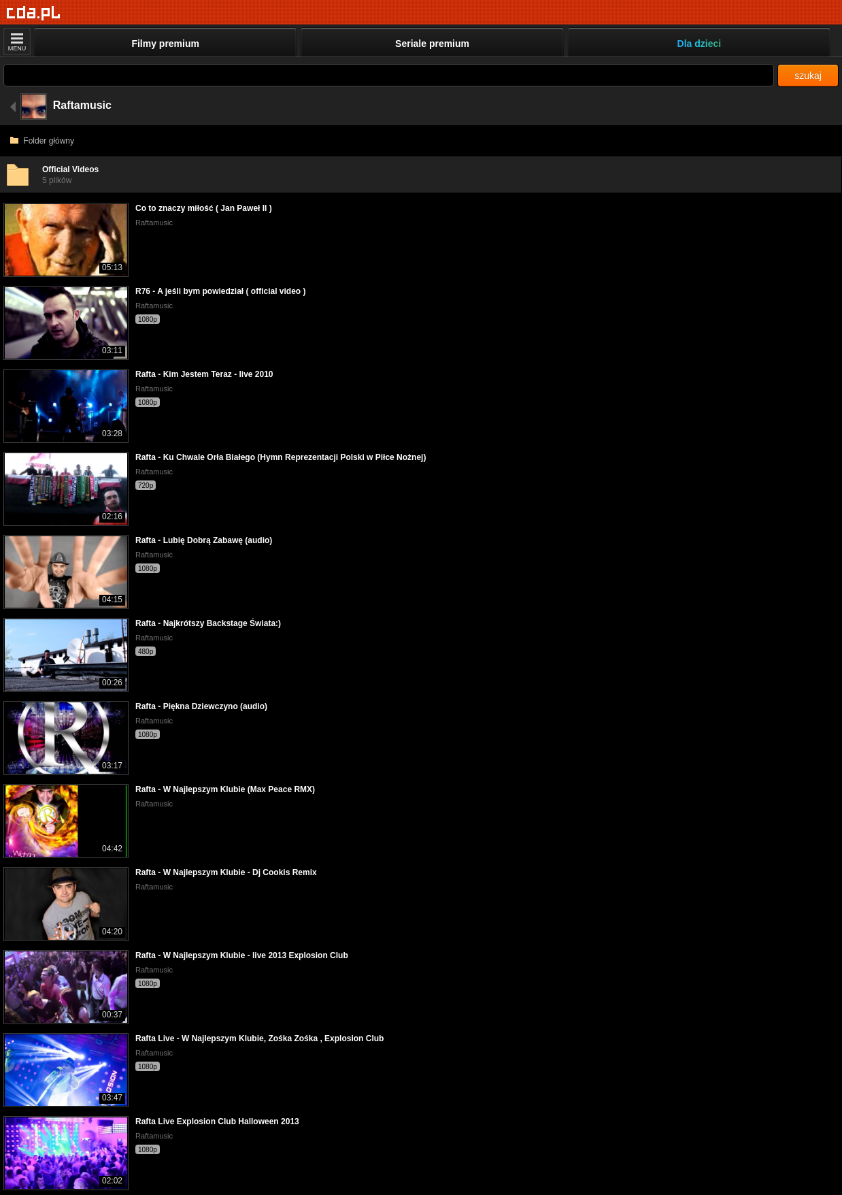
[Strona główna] (34, 13)
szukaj (808, 75)
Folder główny (42, 141)
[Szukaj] (388, 75)
